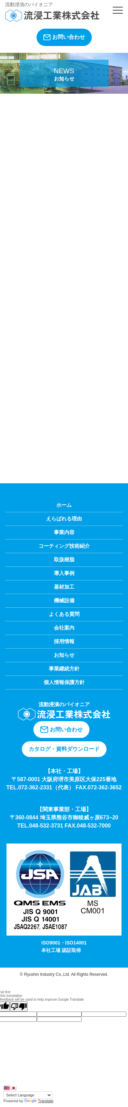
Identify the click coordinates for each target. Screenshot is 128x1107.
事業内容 (64, 532)
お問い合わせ (64, 37)
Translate (38, 1101)
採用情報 (64, 641)
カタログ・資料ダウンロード (64, 749)
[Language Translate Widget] (27, 1095)
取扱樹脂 (64, 559)
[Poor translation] (19, 1006)
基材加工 (64, 587)
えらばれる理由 (64, 518)
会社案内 (64, 628)
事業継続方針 (64, 668)
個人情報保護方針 (64, 682)
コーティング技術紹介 (64, 546)
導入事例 (64, 573)
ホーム (64, 505)
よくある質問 (64, 614)
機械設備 (64, 600)
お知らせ (64, 655)
